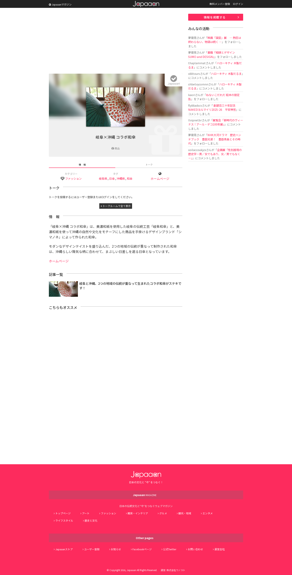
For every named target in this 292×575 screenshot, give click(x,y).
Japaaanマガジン (60, 4)
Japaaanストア (64, 549)
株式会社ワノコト (176, 570)
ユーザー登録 (91, 549)
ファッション (73, 178)
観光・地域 (184, 513)
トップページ (63, 513)
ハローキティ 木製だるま (226, 73)
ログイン (238, 4)
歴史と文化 (91, 520)
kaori (191, 95)
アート (85, 513)
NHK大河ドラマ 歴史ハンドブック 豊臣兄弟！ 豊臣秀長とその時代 (214, 139)
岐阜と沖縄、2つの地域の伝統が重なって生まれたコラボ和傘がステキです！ (130, 285)
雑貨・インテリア (138, 513)
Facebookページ (142, 549)
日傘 (112, 178)
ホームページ (160, 178)
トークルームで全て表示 (116, 206)
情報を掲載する (215, 17)
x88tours (194, 73)
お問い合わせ (195, 549)
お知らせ (116, 549)
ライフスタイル (64, 520)
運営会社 (219, 549)
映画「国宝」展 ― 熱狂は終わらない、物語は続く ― (214, 40)
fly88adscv (195, 105)
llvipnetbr (195, 120)
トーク (149, 164)
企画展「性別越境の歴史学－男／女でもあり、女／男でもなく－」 (215, 154)
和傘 (129, 178)
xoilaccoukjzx (197, 150)
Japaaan (146, 4)
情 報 (82, 164)
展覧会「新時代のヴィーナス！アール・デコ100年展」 (215, 122)
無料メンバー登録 (220, 4)
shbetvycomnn (198, 84)
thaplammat (197, 63)
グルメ (163, 513)
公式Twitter (169, 549)
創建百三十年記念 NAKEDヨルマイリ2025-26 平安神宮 (212, 107)
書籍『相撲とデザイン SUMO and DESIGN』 (211, 54)
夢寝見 (192, 38)
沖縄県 (121, 178)
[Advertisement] (115, 41)
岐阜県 (103, 178)
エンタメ (208, 513)
